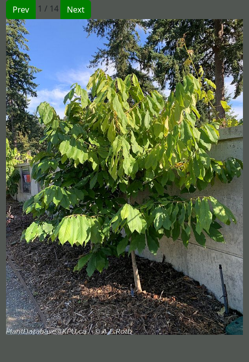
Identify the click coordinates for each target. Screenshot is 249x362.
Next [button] (76, 9)
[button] (65, 177)
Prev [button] (21, 9)
